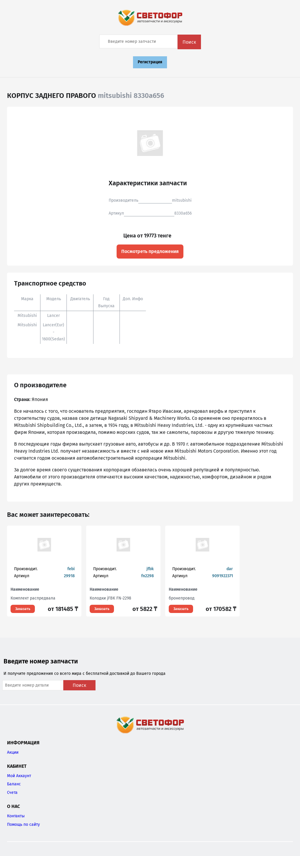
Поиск (189, 42)
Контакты (16, 815)
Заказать (22, 609)
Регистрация (150, 62)
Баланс (14, 784)
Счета (12, 792)
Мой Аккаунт (19, 775)
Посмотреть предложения (150, 251)
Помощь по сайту (23, 824)
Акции (12, 752)
